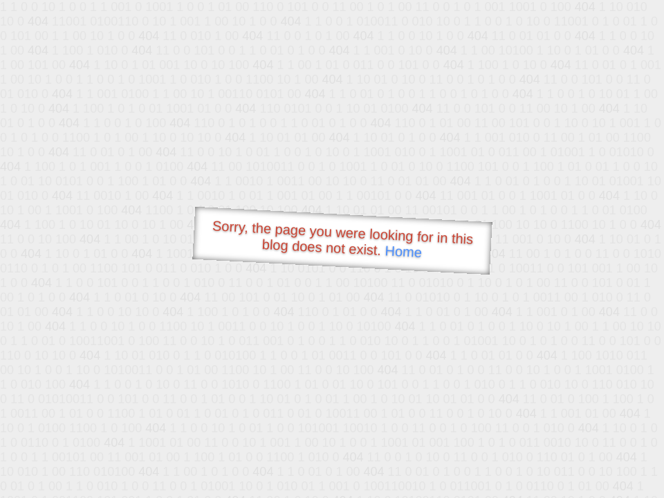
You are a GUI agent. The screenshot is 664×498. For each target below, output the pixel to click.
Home (403, 251)
